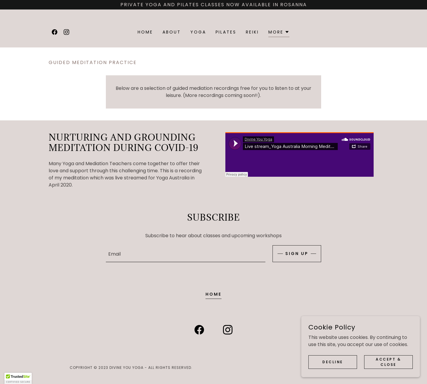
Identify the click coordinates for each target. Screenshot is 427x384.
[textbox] (185, 253)
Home (213, 294)
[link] (54, 32)
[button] (278, 32)
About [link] (171, 32)
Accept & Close (388, 361)
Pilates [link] (226, 32)
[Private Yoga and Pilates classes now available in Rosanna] (213, 4)
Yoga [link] (198, 32)
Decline (332, 361)
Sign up (296, 253)
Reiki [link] (252, 32)
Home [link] (145, 32)
